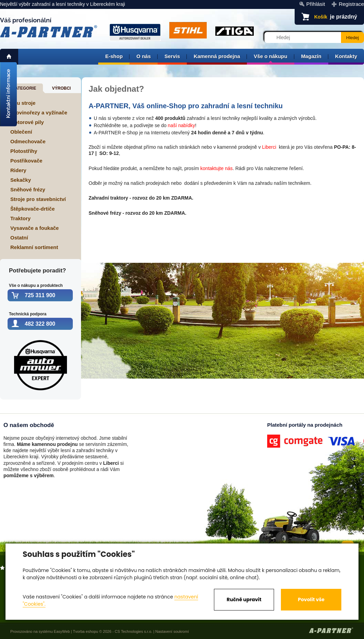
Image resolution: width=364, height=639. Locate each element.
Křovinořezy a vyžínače (38, 112)
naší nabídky (181, 125)
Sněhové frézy (27, 189)
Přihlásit (315, 4)
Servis (172, 56)
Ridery (18, 170)
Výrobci (61, 88)
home (9, 57)
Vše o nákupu (270, 56)
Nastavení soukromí (172, 631)
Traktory (20, 218)
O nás (143, 56)
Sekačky (20, 180)
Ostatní (19, 237)
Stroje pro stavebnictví (38, 199)
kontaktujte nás (216, 168)
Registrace (351, 4)
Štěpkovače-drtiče (32, 209)
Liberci (269, 147)
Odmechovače (28, 141)
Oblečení (21, 132)
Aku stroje (22, 103)
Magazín (311, 56)
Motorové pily (27, 122)
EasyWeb (62, 631)
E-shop (114, 56)
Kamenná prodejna (217, 56)
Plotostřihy (23, 151)
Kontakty (346, 56)
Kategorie (24, 88)
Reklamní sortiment (34, 247)
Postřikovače (26, 161)
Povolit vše (311, 599)
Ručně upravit (244, 599)
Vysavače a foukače (34, 228)
